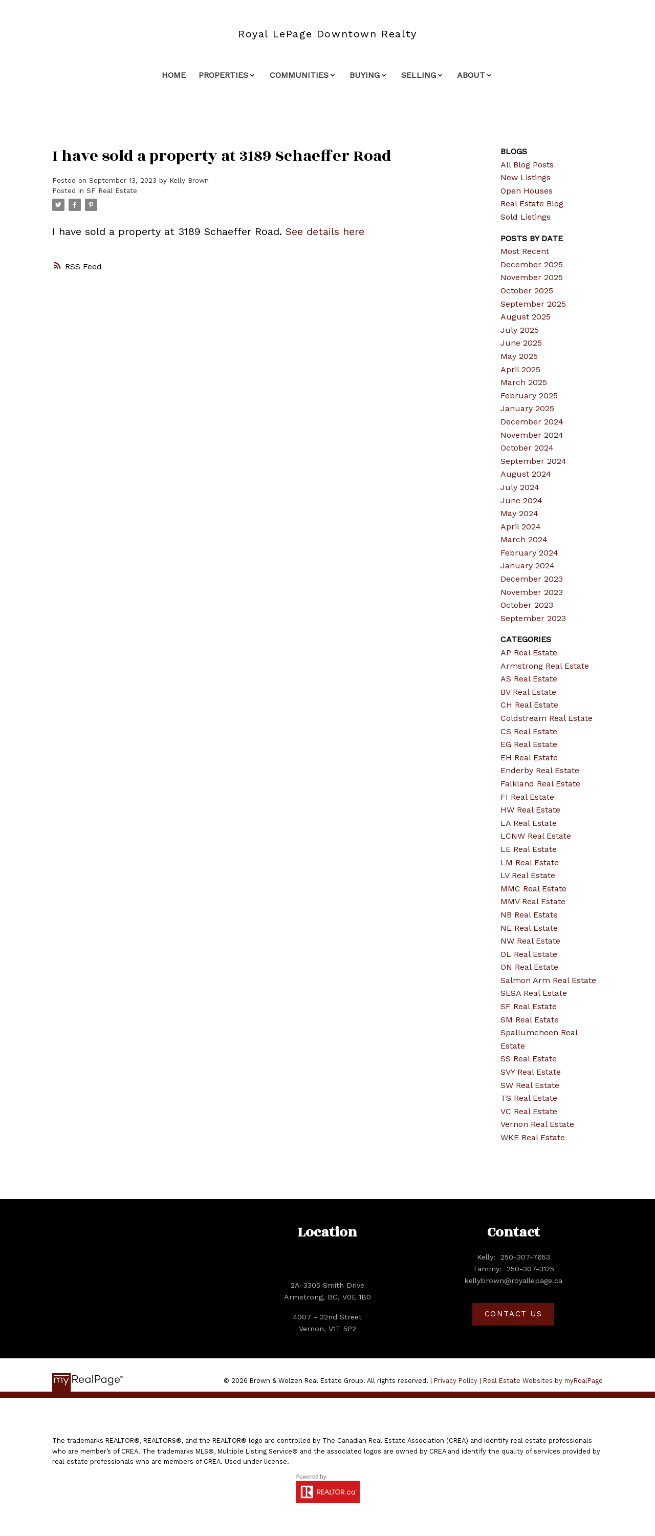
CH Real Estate (529, 705)
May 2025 (519, 356)
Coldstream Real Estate (546, 718)
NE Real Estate (529, 928)
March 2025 (523, 382)
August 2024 (525, 474)
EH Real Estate (529, 757)
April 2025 (520, 369)
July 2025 (519, 330)
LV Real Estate (527, 875)
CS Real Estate (528, 731)
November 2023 (531, 592)
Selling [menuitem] (418, 75)
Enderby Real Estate (539, 770)
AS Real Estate (528, 679)
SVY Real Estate (530, 1072)
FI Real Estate (527, 797)
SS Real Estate (528, 1058)
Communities (299, 75)
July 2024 (519, 487)
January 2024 (527, 565)
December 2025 (531, 264)
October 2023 (526, 605)
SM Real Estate (529, 1020)
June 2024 (521, 500)
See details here (325, 231)
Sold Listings (525, 217)
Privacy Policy (455, 1380)
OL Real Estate (528, 954)
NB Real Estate (529, 915)
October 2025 (526, 290)
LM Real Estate (529, 862)
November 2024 (531, 435)
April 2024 (520, 526)
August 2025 (525, 317)
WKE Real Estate (532, 1137)
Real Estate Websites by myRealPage (543, 1380)
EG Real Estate (528, 744)
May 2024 (519, 513)
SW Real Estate (529, 1085)
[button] (513, 1314)
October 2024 (527, 448)
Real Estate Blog (531, 203)
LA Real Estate (528, 823)
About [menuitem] (471, 75)
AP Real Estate (528, 652)
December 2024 (531, 421)
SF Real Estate (111, 191)
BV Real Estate (528, 692)
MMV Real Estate (532, 901)
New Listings (525, 177)
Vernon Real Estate (537, 1124)
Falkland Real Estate (540, 783)
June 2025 (521, 343)
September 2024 (533, 461)
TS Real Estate (528, 1098)
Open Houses (526, 191)
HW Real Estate (530, 810)
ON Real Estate (529, 967)
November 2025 (531, 277)
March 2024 (524, 539)
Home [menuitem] (174, 75)
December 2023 (531, 579)
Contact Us (513, 1313)
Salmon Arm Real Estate (548, 980)
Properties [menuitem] (223, 75)
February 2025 (529, 395)
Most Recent (524, 251)
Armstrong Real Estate (544, 666)
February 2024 (529, 553)
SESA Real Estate (533, 993)
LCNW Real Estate (535, 836)
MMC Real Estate (533, 888)
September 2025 (533, 304)
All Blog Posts (527, 164)
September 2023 (533, 618)
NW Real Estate (530, 941)
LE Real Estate (528, 849)
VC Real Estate (528, 1111)
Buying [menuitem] (365, 75)
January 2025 (527, 408)
